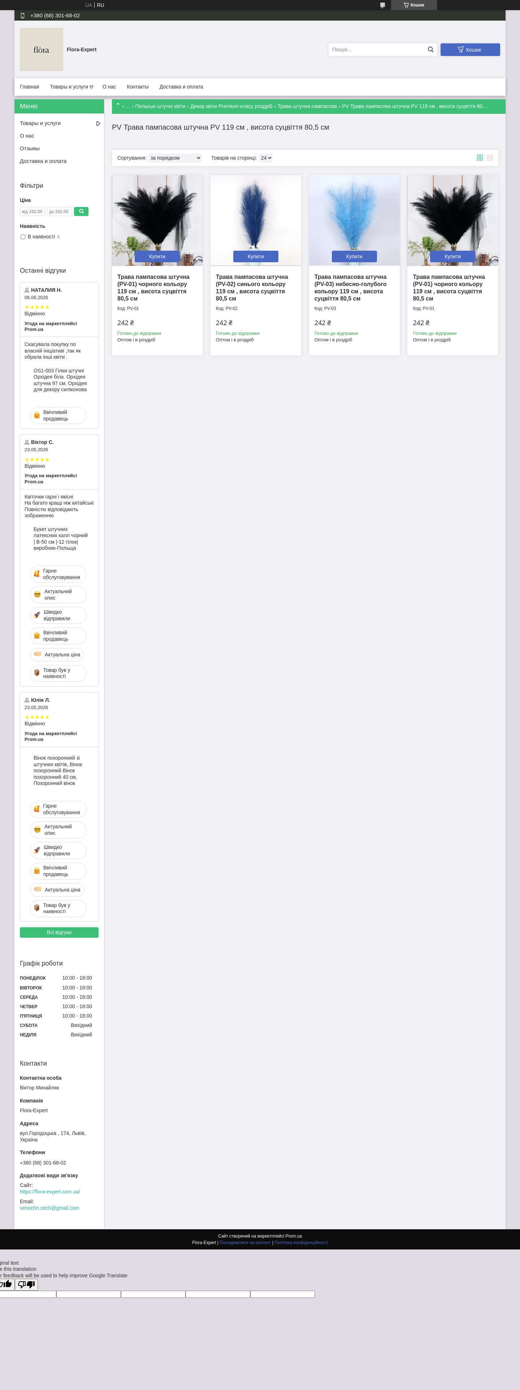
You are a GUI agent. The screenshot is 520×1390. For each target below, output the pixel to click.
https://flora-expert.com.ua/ (50, 1192)
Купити (157, 256)
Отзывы (30, 148)
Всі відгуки (59, 932)
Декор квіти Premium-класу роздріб (231, 106)
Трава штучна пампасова (307, 106)
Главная (29, 87)
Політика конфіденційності (301, 1242)
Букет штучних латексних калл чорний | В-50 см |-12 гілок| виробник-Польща (61, 538)
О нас (109, 87)
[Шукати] (430, 49)
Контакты (137, 87)
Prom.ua (294, 1236)
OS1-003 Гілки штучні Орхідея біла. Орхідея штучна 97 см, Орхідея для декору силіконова (60, 380)
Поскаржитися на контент (245, 1242)
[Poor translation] (26, 1285)
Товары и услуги (69, 87)
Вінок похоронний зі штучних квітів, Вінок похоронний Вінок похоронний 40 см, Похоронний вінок (58, 770)
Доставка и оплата (181, 87)
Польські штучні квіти (160, 106)
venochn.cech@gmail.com (49, 1208)
